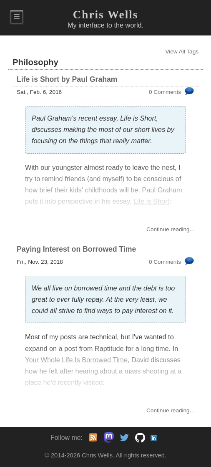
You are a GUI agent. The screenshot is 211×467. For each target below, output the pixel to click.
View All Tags (181, 51)
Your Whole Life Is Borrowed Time (76, 360)
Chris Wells (105, 14)
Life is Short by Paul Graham (67, 79)
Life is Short (151, 201)
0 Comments (165, 92)
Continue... (170, 229)
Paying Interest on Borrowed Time (76, 249)
